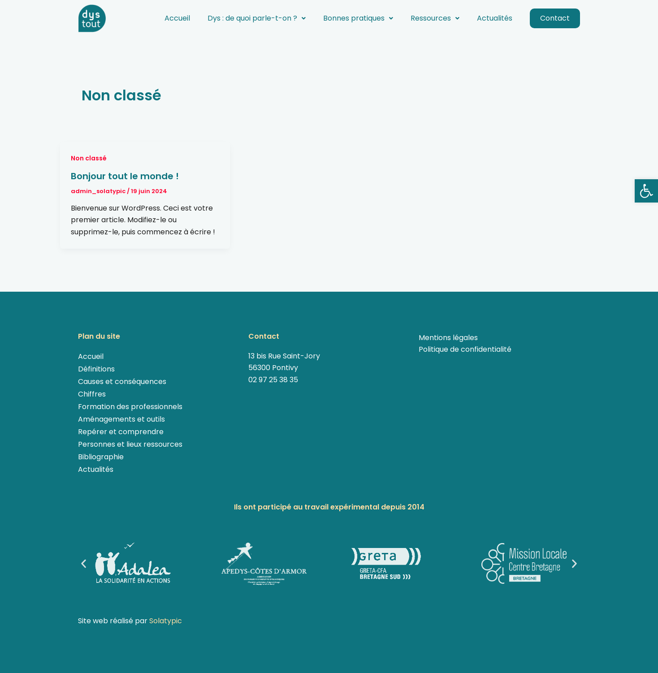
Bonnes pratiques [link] (358, 18)
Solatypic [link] (165, 621)
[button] (257, 18)
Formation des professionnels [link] (130, 406)
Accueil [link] (177, 18)
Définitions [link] (96, 369)
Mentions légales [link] (448, 337)
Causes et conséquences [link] (122, 381)
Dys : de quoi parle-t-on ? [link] (257, 18)
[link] (646, 191)
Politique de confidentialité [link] (465, 349)
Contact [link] (555, 18)
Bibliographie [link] (101, 457)
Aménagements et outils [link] (121, 419)
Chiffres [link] (92, 394)
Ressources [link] (435, 18)
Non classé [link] (89, 158)
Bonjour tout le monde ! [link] (125, 176)
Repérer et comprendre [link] (121, 432)
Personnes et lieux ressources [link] (130, 444)
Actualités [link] (494, 18)
